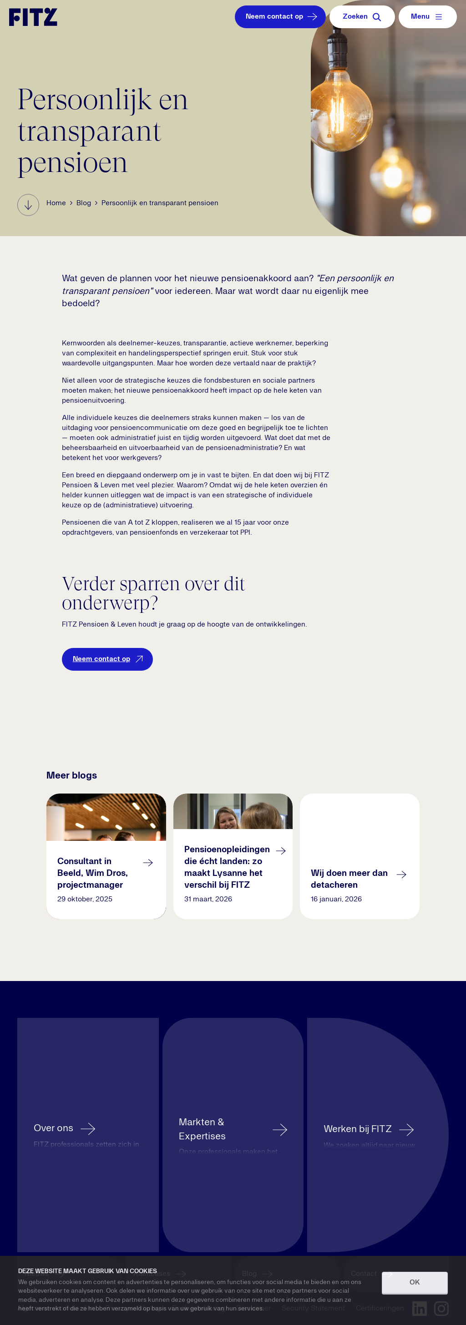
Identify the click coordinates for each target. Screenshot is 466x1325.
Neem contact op (282, 17)
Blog (83, 203)
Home (56, 203)
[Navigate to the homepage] (33, 16)
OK (415, 1282)
